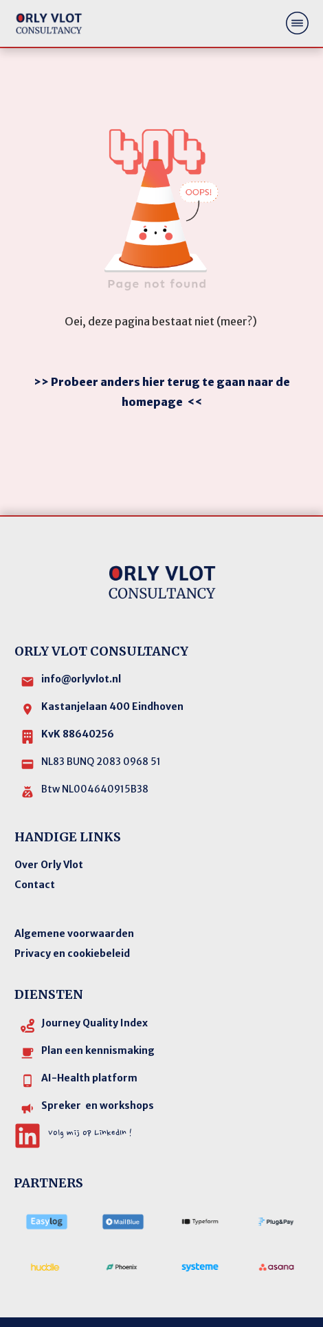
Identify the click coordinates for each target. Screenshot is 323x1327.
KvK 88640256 (77, 697)
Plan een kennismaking (98, 1014)
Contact (34, 848)
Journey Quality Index (94, 986)
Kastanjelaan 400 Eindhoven (112, 670)
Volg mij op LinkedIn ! (90, 1096)
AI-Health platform (89, 1041)
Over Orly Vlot (48, 828)
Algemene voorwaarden (74, 897)
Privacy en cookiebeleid (72, 917)
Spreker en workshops (97, 1069)
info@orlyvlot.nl (81, 642)
